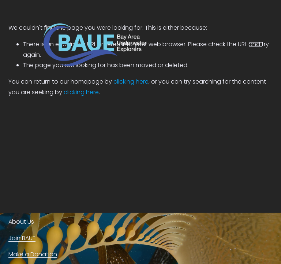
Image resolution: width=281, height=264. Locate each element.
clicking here (81, 92)
